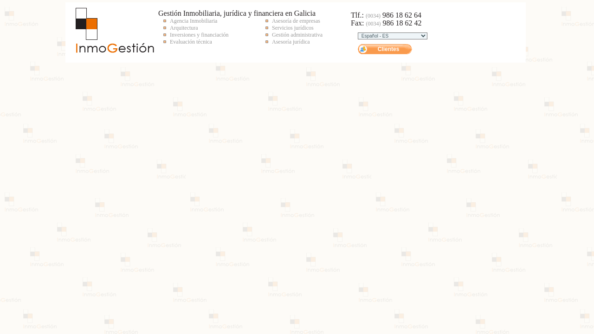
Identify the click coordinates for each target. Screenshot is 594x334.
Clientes (389, 49)
